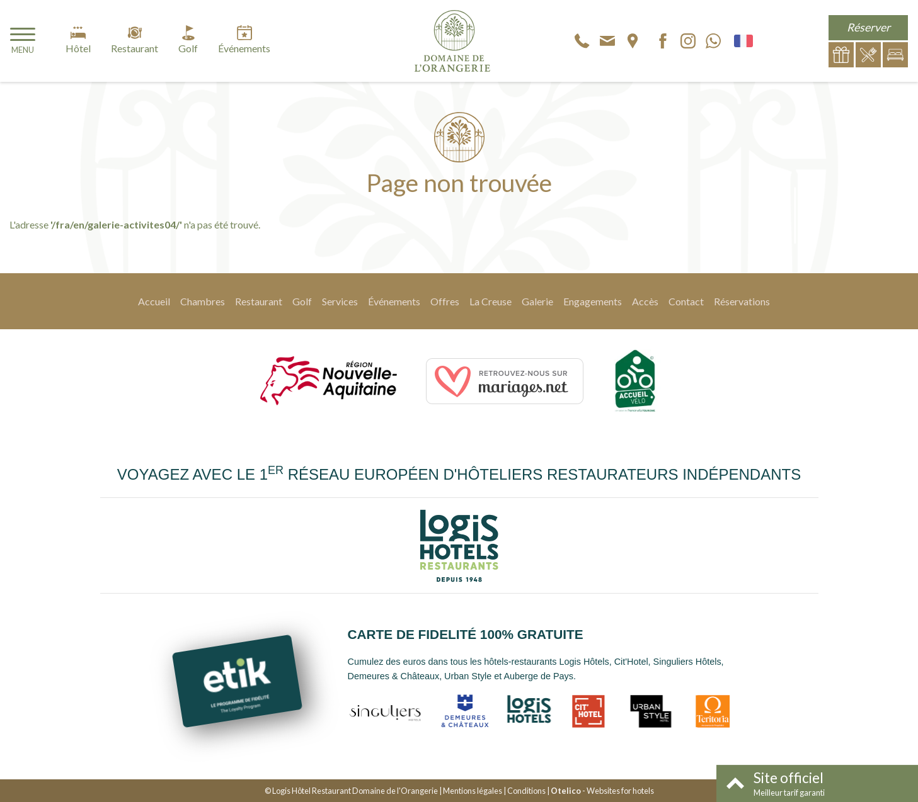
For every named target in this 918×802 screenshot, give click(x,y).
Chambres (202, 301)
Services (340, 301)
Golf (302, 301)
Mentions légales (472, 791)
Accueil (154, 301)
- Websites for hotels (602, 791)
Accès (645, 301)
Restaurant (258, 301)
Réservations (742, 301)
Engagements (592, 301)
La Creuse (490, 301)
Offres (444, 301)
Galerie (537, 301)
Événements (394, 301)
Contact (686, 301)
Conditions (526, 791)
